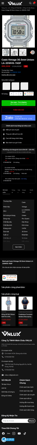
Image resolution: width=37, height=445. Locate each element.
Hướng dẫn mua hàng (27, 402)
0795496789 (7, 162)
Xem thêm (18, 247)
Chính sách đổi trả (25, 398)
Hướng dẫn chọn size (8, 75)
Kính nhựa (25, 225)
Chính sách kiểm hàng (27, 410)
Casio (11, 70)
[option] (18, 31)
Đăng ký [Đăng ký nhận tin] (31, 421)
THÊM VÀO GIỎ (18, 110)
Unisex (24, 215)
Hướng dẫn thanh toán (27, 406)
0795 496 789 (19, 118)
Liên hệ (3, 388)
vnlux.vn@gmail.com (11, 375)
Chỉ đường (16, 162)
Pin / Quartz (25, 219)
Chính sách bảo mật (26, 391)
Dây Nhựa (25, 222)
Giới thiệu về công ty (8, 392)
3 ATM (24, 228)
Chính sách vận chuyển (27, 395)
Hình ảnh (24, 173)
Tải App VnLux (6, 384)
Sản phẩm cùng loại (10, 294)
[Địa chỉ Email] (18, 421)
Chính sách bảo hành (26, 387)
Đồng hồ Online (6, 396)
